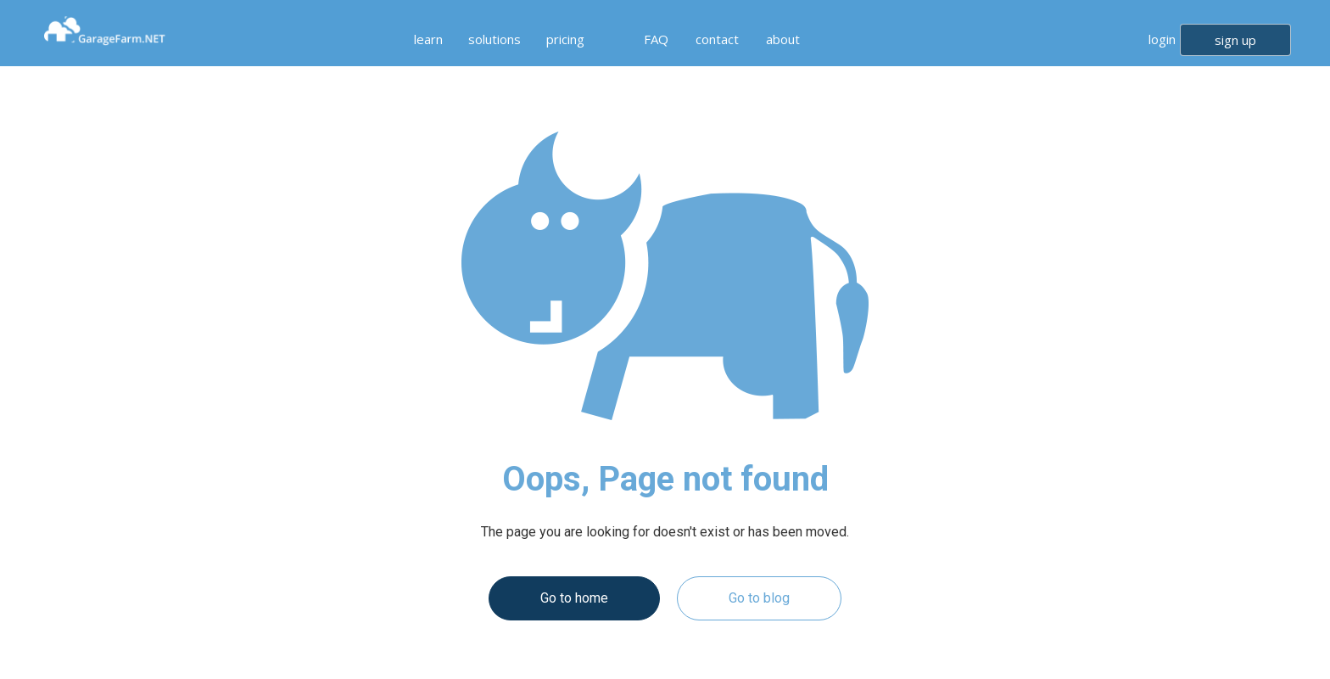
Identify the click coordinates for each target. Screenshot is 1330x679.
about (783, 39)
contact (717, 39)
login (1162, 39)
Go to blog (759, 598)
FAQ (656, 39)
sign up (1235, 39)
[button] (424, 39)
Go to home (574, 598)
